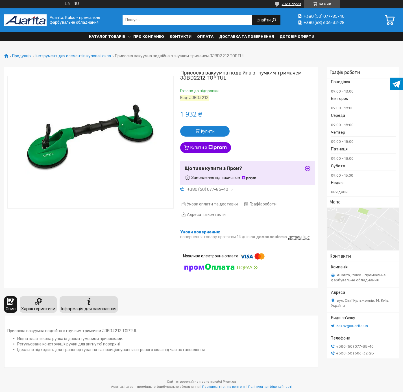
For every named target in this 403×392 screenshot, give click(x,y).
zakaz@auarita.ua (352, 326)
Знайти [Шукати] (264, 19)
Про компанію (148, 36)
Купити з (208, 147)
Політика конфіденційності (270, 387)
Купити (208, 131)
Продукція (21, 56)
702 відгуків (291, 4)
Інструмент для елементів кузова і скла (73, 56)
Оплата (205, 36)
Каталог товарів (107, 36)
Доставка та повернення (246, 36)
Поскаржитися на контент (224, 387)
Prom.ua (229, 382)
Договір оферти (297, 36)
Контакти (180, 36)
